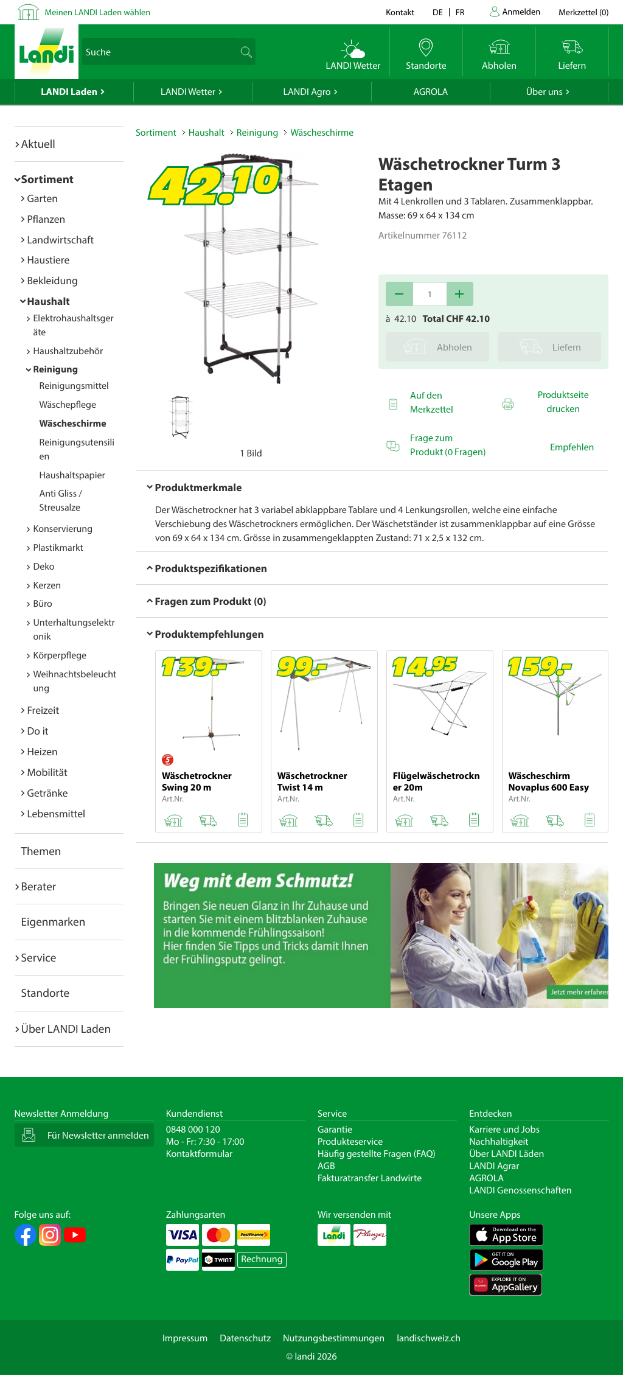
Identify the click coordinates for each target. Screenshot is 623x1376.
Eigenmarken (53, 921)
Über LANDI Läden (506, 1154)
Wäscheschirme (73, 423)
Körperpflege (60, 655)
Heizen (42, 751)
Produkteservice (350, 1142)
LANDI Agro (306, 92)
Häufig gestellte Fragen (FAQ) (377, 1154)
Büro (42, 604)
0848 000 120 (193, 1129)
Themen (41, 850)
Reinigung (55, 369)
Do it (38, 731)
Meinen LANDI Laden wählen (98, 12)
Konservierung (63, 529)
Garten (42, 198)
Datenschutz (245, 1338)
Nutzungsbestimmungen (334, 1338)
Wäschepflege (68, 405)
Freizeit (43, 710)
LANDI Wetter (188, 92)
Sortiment (47, 179)
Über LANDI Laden (66, 1028)
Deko (44, 567)
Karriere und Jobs (504, 1129)
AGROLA (430, 92)
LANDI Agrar (494, 1166)
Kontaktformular (199, 1154)
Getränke (47, 793)
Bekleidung (52, 280)
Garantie (335, 1129)
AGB (326, 1166)
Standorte (45, 992)
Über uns (544, 92)
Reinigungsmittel (74, 386)
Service (39, 957)
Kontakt (400, 12)
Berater (39, 886)
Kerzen (47, 585)
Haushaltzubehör (68, 351)
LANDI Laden (69, 92)
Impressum (184, 1338)
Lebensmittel (56, 813)
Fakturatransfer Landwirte (370, 1178)
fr (460, 12)
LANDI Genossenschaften (520, 1190)
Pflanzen (46, 219)
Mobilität (47, 772)
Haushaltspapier (72, 475)
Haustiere (48, 260)
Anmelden (522, 11)
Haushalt (48, 301)
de (438, 12)
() (583, 12)
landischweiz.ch (429, 1338)
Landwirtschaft (60, 239)
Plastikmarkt (58, 548)
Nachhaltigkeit (498, 1142)
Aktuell (38, 143)
